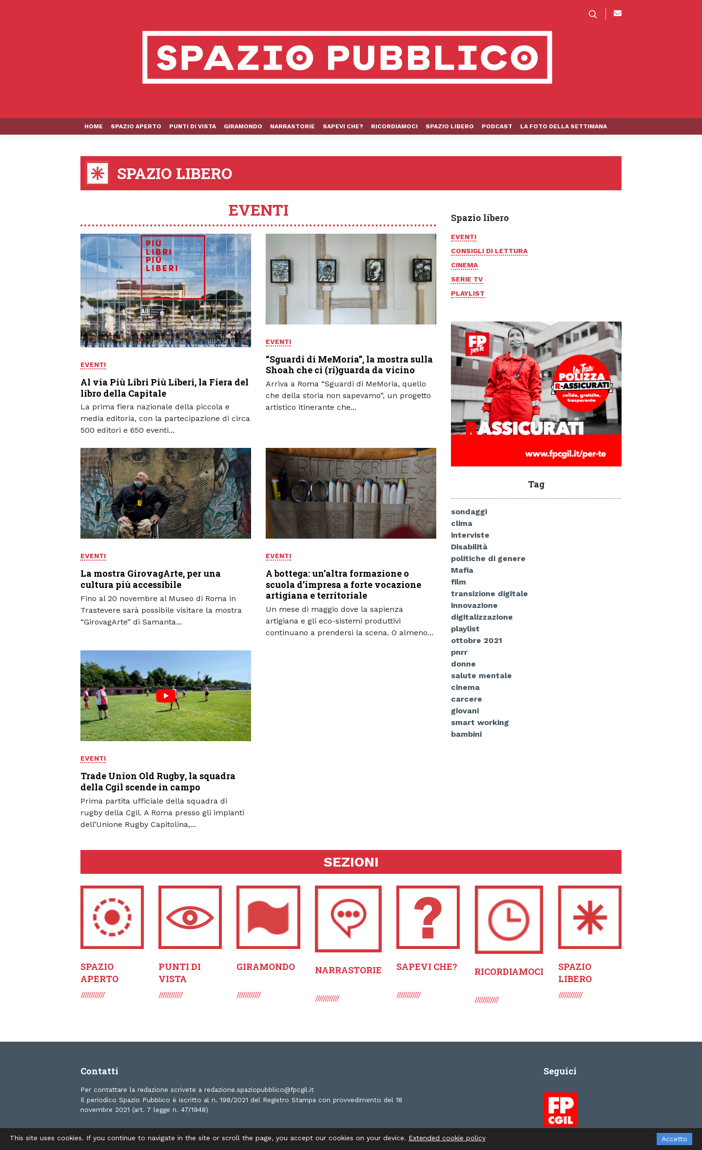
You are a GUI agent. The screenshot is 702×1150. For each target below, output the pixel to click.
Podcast (497, 126)
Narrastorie (292, 126)
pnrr (459, 652)
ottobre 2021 (476, 640)
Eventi (93, 364)
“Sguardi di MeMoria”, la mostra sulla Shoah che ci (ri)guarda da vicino (349, 364)
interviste (470, 535)
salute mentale (481, 675)
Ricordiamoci (394, 126)
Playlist (468, 293)
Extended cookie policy (447, 1138)
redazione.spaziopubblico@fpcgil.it (259, 1089)
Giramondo (243, 126)
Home (93, 126)
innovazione (474, 605)
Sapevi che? (343, 126)
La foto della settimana (563, 126)
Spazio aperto (136, 126)
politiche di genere (488, 558)
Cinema (464, 265)
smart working (480, 722)
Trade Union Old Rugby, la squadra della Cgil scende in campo (157, 781)
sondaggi (469, 511)
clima (461, 523)
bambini (466, 734)
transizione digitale (489, 593)
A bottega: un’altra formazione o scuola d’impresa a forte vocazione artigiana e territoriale (343, 584)
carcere (466, 699)
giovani (465, 710)
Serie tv (467, 279)
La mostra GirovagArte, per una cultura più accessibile (150, 578)
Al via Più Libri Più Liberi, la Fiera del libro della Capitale (164, 387)
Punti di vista (192, 126)
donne (463, 663)
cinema (465, 687)
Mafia (462, 570)
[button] (596, 14)
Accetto (674, 1139)
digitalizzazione (482, 617)
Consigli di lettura (489, 251)
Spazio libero (450, 126)
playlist (465, 628)
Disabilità (469, 546)
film (458, 581)
